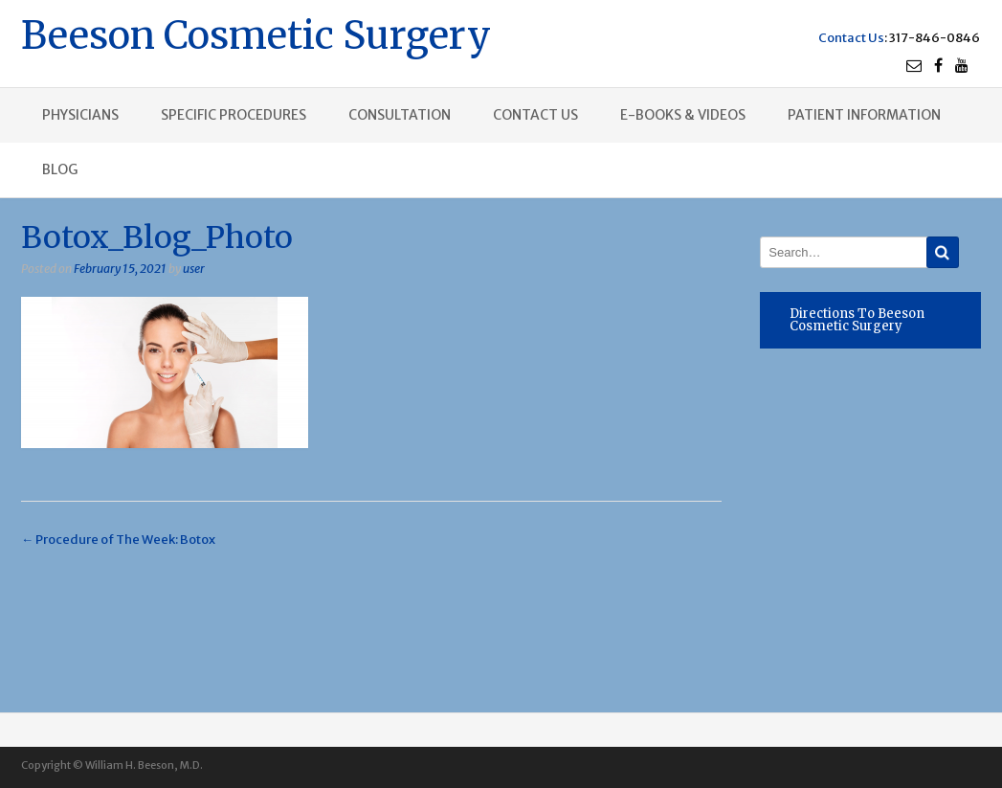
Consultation (399, 115)
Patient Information (864, 115)
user (194, 268)
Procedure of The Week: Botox (118, 539)
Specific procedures (233, 115)
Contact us (535, 115)
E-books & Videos (683, 115)
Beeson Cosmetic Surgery (256, 33)
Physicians (80, 115)
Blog (60, 169)
